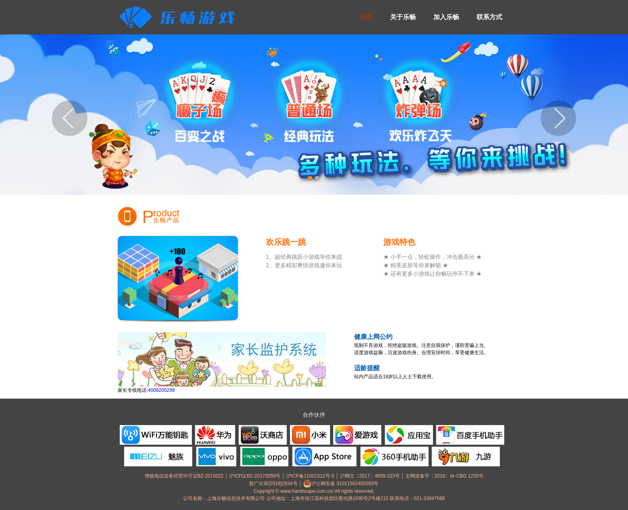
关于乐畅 (403, 17)
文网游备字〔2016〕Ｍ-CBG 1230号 (444, 476)
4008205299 (161, 390)
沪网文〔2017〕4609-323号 (370, 476)
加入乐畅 (446, 17)
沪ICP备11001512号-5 (310, 476)
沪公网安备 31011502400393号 (341, 484)
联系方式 (489, 17)
